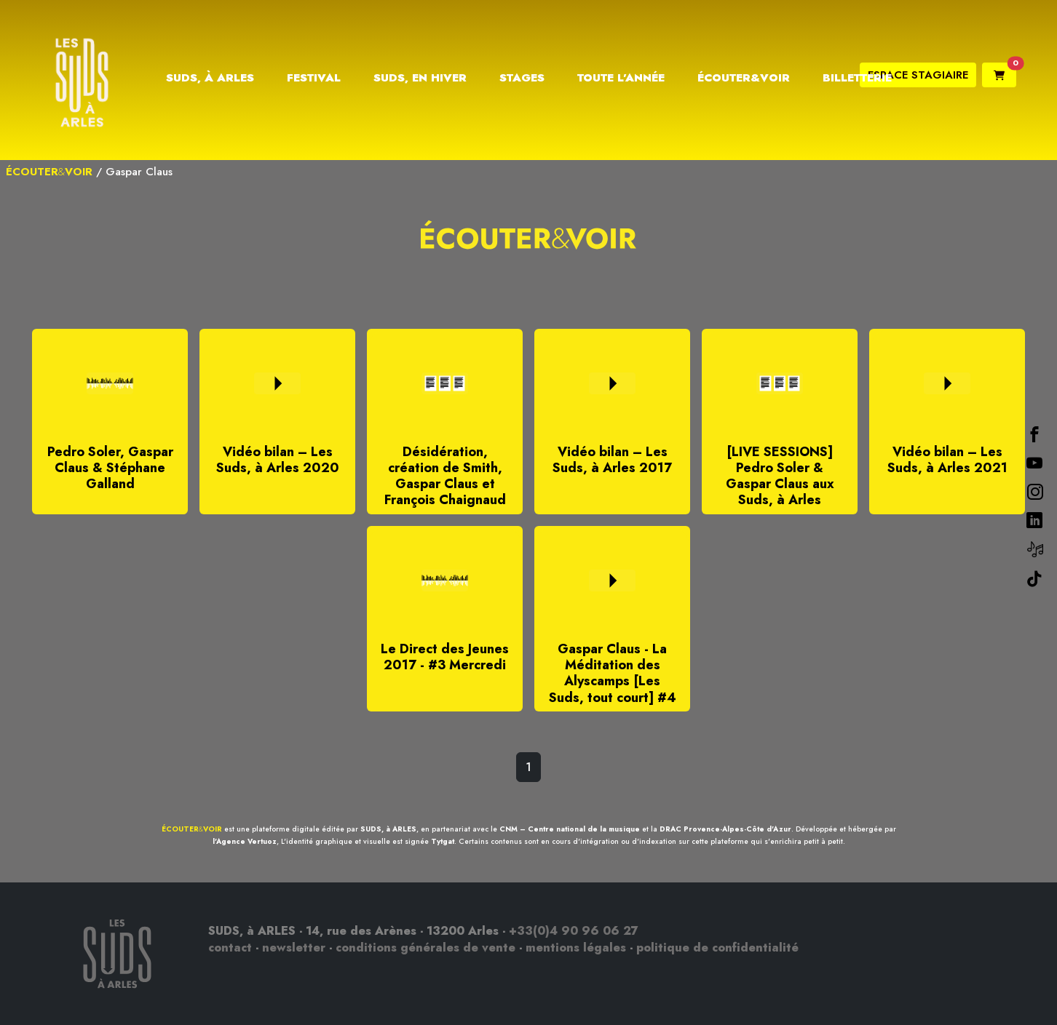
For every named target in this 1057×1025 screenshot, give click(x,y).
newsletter (293, 947)
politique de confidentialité (717, 947)
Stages (522, 78)
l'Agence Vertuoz (245, 841)
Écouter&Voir (743, 78)
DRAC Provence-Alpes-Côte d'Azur (725, 828)
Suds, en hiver (420, 78)
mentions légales (576, 947)
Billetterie (857, 78)
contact (230, 947)
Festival (314, 78)
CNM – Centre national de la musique (569, 828)
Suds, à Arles (210, 78)
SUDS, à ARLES (388, 828)
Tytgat (442, 841)
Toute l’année (621, 78)
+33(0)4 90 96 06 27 (573, 930)
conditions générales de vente (425, 947)
